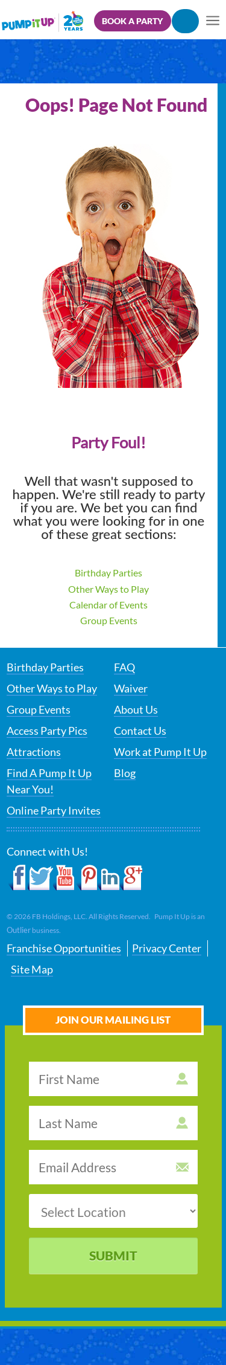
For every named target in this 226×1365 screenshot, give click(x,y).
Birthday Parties (108, 572)
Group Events (108, 620)
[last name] (113, 1123)
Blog (125, 772)
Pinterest (86, 878)
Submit (113, 1255)
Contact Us (140, 730)
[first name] (113, 1079)
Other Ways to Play (108, 589)
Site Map (32, 969)
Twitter (40, 878)
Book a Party (132, 21)
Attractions (34, 751)
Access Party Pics (47, 730)
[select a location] (113, 1211)
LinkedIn (109, 878)
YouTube (64, 878)
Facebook (17, 878)
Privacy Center (166, 948)
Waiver (131, 688)
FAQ (124, 667)
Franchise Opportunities (64, 948)
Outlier (19, 930)
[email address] (113, 1167)
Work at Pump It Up (160, 751)
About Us (136, 709)
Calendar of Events (108, 604)
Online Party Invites (54, 810)
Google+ (131, 878)
